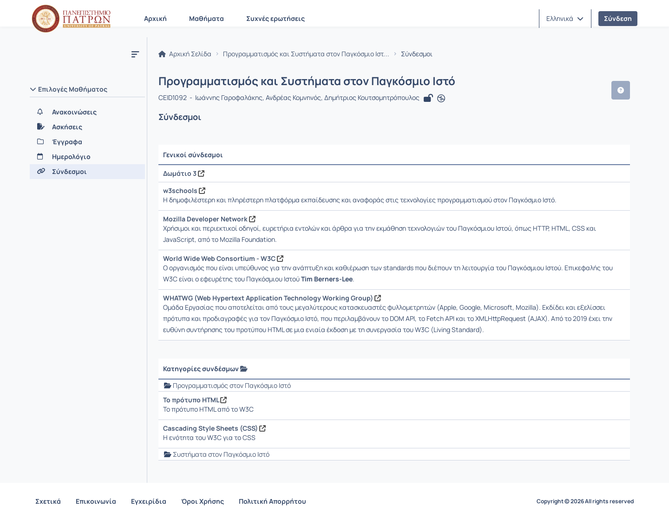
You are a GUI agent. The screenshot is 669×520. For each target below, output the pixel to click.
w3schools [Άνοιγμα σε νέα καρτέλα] (184, 190)
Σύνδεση (618, 18)
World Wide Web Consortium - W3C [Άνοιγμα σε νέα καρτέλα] (223, 258)
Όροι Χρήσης (202, 501)
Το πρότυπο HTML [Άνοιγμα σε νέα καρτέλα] (195, 399)
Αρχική (155, 18)
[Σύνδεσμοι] (87, 171)
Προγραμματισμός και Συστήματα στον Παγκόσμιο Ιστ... (306, 54)
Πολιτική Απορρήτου (272, 501)
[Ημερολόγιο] (87, 156)
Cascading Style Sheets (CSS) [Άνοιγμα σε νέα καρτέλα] (214, 428)
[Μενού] (135, 54)
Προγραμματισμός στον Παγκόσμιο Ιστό (232, 385)
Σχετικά (48, 501)
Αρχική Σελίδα (184, 54)
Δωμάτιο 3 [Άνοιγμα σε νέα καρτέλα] (183, 173)
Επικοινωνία (96, 501)
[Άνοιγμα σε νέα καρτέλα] (441, 98)
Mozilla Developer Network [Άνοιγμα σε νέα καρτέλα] (209, 218)
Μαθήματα (206, 18)
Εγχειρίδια (148, 501)
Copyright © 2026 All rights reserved (585, 501)
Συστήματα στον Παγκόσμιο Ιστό (221, 454)
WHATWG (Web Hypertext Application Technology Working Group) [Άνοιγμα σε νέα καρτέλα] (272, 297)
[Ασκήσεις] (87, 127)
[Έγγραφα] (87, 141)
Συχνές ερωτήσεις (275, 18)
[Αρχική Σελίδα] (71, 19)
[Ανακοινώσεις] (87, 112)
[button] (565, 18)
